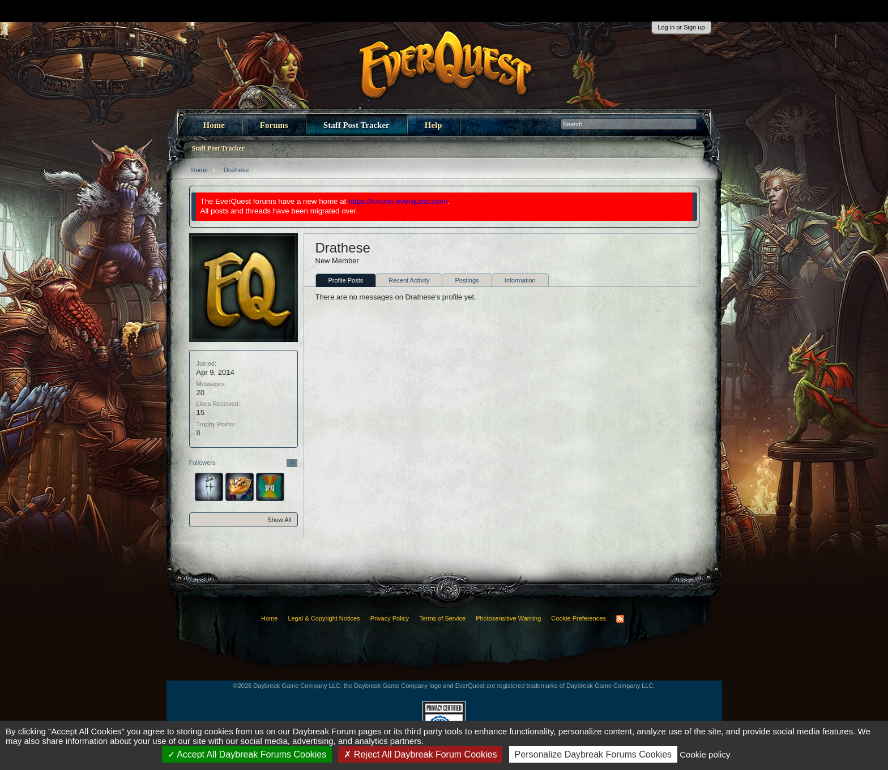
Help (433, 125)
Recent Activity (408, 280)
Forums (274, 125)
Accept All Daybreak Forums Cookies (247, 754)
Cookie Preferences (578, 618)
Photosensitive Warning (508, 618)
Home (214, 125)
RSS (620, 619)
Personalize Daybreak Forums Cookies (593, 754)
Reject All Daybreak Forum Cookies (420, 754)
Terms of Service (442, 618)
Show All (279, 519)
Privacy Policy (389, 618)
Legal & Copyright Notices (324, 618)
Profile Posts (346, 280)
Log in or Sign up (681, 27)
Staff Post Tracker (356, 125)
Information (520, 280)
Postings (467, 280)
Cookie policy (705, 754)
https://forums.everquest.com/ (398, 201)
